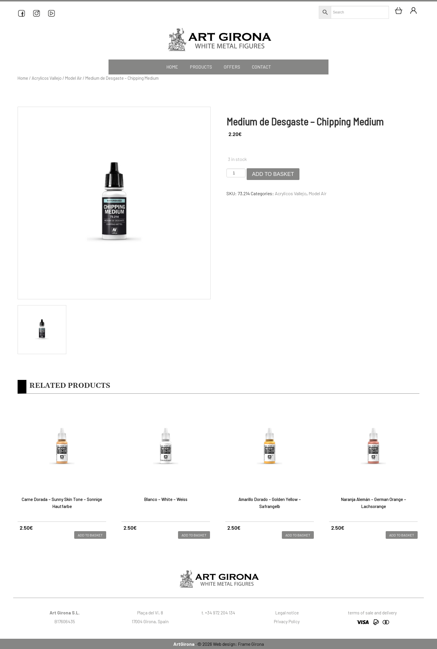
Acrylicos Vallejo (47, 78)
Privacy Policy (287, 621)
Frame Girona (251, 644)
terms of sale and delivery (372, 612)
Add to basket (273, 174)
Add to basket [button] (90, 535)
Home (23, 78)
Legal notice (287, 612)
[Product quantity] (235, 173)
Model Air (73, 78)
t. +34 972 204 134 (218, 612)
